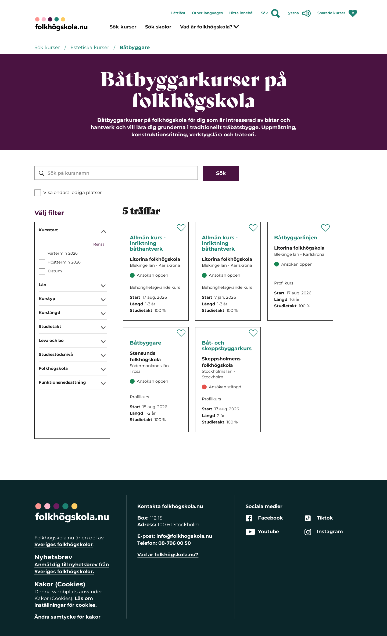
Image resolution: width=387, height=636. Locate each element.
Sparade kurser (337, 12)
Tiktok (318, 518)
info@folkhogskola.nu (184, 536)
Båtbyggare (135, 47)
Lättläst (178, 13)
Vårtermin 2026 (63, 253)
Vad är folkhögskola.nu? (167, 555)
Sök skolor (158, 27)
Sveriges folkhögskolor (63, 544)
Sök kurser (123, 27)
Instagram (323, 532)
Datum (55, 271)
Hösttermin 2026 (64, 262)
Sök (270, 13)
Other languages (207, 13)
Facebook (264, 518)
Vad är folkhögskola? (209, 27)
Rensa (99, 244)
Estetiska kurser (90, 47)
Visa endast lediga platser (72, 192)
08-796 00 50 (174, 543)
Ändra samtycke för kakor (67, 617)
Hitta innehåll (242, 13)
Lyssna (298, 13)
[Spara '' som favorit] (181, 228)
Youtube (262, 532)
